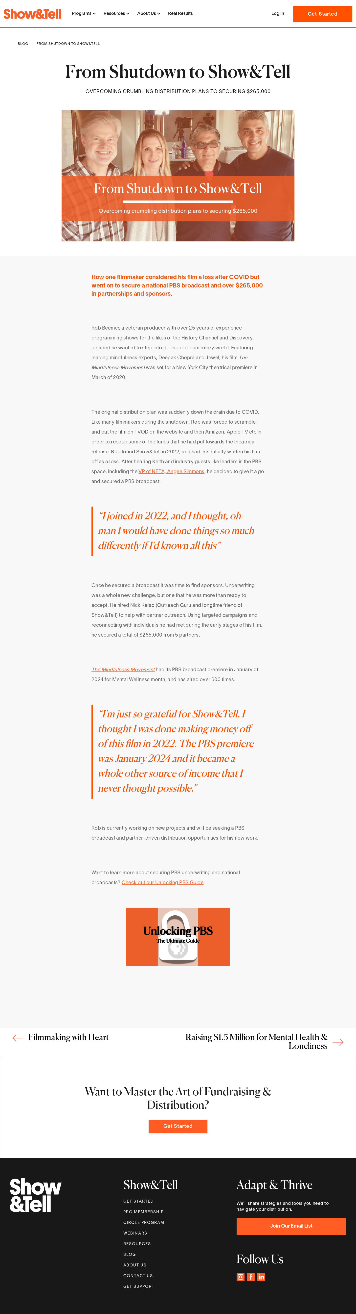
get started (138, 1201)
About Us (135, 1265)
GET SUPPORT (139, 1286)
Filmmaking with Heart (68, 1037)
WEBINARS (135, 1233)
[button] (84, 14)
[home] (32, 14)
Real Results (180, 14)
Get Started (322, 14)
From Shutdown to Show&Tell (68, 44)
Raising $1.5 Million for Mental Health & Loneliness (257, 1042)
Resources (137, 1244)
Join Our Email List (291, 1226)
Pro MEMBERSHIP (143, 1212)
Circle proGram (143, 1223)
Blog (23, 44)
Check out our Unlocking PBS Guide (162, 883)
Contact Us (138, 1276)
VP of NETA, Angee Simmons (171, 472)
